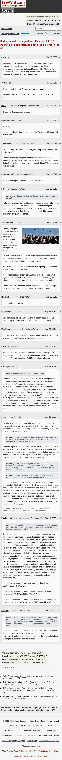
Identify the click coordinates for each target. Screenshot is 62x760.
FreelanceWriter (8, 518)
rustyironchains (8, 120)
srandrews (6, 143)
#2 (60, 83)
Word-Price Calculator (38, 751)
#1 (60, 57)
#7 (60, 189)
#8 (60, 222)
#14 (59, 417)
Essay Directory (31, 735)
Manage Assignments (31, 746)
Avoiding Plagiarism (13, 730)
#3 (60, 106)
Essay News (7, 735)
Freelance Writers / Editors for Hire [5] (43, 20)
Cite (3, 367)
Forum (4, 34)
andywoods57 (7, 174)
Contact (50, 725)
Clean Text (17, 756)
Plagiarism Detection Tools (33, 730)
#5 (60, 143)
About (43, 725)
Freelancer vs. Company (49, 741)
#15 (59, 518)
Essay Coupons (18, 741)
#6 (60, 174)
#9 (60, 297)
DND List (35, 725)
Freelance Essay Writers (49, 735)
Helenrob (5, 297)
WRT (3, 106)
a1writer (4, 611)
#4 (60, 120)
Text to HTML (43, 756)
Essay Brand (32, 741)
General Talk (13, 34)
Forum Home (52, 721)
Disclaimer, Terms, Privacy (19, 725)
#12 (59, 346)
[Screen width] (28, 33)
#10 (59, 312)
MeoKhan (5, 329)
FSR (3, 189)
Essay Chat (18, 735)
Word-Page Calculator (18, 751)
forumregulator (8, 222)
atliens (4, 83)
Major (3, 346)
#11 (59, 329)
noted (4, 417)
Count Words (53, 751)
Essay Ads (6, 741)
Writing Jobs (51, 730)
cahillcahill (6, 312)
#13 (59, 367)
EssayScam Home (37, 721)
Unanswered (6, 29)
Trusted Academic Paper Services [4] (43, 24)
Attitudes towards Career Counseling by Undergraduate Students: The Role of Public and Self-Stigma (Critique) (28, 689)
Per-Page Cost (30, 756)
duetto (4, 57)
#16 (59, 611)
